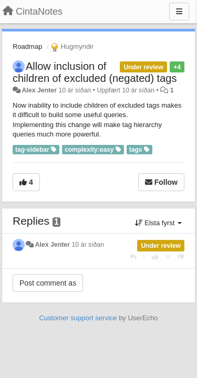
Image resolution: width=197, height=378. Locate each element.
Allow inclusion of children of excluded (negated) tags (95, 72)
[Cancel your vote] (168, 257)
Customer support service (78, 318)
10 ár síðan (87, 244)
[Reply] (133, 257)
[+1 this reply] (155, 257)
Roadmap (27, 46)
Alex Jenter (39, 90)
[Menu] (179, 11)
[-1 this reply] (181, 257)
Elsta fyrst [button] (158, 223)
